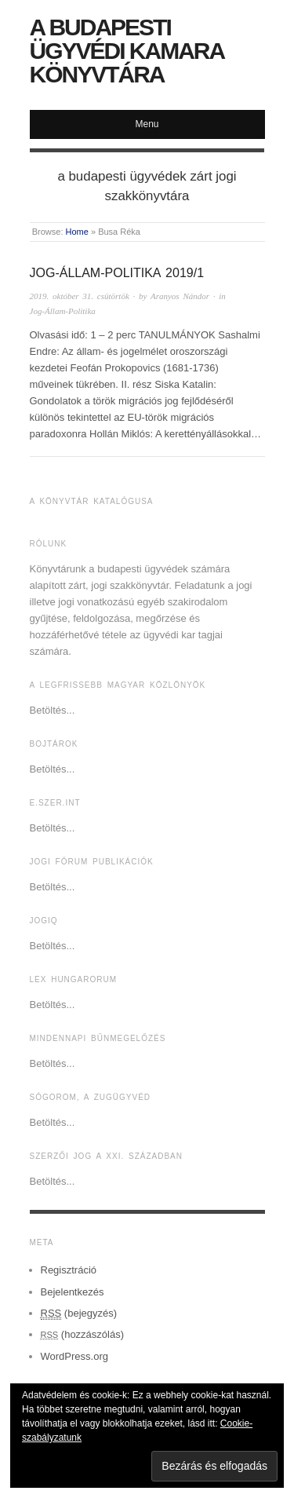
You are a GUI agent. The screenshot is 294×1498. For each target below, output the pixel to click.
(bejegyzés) (79, 1313)
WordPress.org (74, 1356)
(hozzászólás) (83, 1334)
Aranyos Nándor (180, 296)
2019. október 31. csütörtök (79, 296)
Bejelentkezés (72, 1292)
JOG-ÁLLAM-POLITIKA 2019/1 (117, 273)
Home (77, 231)
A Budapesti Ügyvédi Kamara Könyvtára (127, 50)
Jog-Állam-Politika (63, 311)
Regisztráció (69, 1270)
